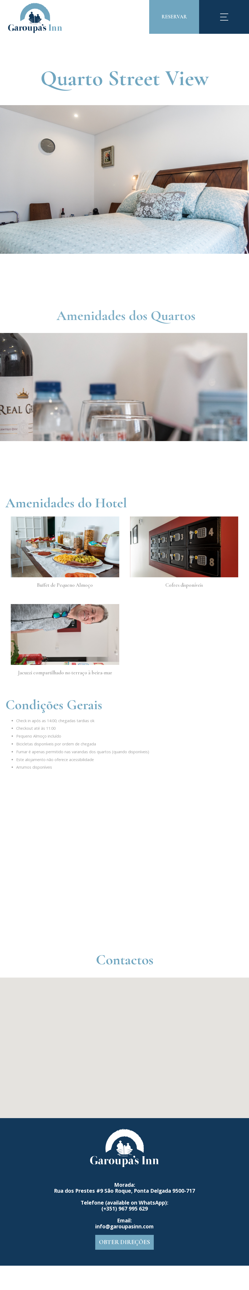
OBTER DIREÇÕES (124, 1242)
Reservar (174, 17)
